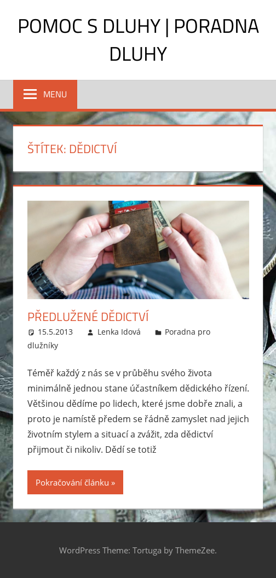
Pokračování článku (72, 482)
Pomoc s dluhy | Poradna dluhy (138, 39)
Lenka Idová (119, 331)
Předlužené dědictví (87, 316)
